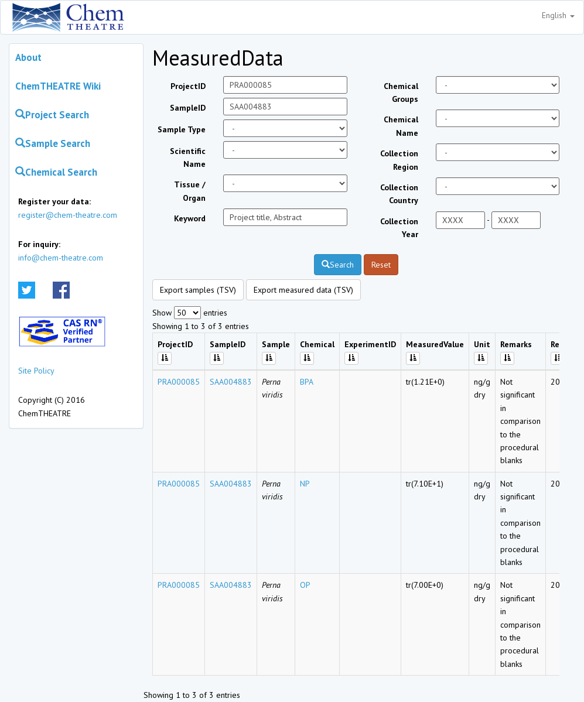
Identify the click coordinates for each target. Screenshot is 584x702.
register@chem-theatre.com (67, 215)
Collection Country (399, 194)
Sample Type (182, 129)
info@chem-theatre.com (60, 257)
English (558, 15)
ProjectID (188, 86)
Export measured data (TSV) (303, 290)
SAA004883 (231, 381)
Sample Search (52, 143)
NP (305, 483)
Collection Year (399, 227)
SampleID (188, 107)
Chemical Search (56, 172)
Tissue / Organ (190, 191)
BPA (306, 381)
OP (305, 585)
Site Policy (36, 370)
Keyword (190, 218)
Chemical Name (401, 126)
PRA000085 (179, 381)
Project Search (52, 114)
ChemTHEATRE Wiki (58, 86)
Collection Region (399, 160)
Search (338, 264)
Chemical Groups (401, 92)
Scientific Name (188, 157)
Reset (381, 264)
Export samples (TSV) (198, 290)
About (28, 57)
